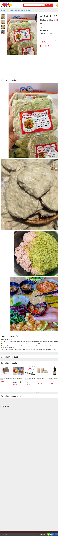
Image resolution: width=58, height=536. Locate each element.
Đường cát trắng (40, 378)
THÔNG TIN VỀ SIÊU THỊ (7, 1)
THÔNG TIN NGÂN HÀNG (26, 1)
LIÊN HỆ (16, 1)
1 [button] (34, 392)
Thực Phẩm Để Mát (25, 10)
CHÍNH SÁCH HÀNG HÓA (39, 1)
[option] (6, 375)
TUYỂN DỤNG (49, 1)
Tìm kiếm (48, 5)
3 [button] (38, 392)
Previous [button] (0, 378)
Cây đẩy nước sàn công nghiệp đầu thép (30, 379)
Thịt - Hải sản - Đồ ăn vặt (13, 10)
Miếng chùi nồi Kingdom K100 (6, 379)
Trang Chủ (2, 10)
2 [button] (36, 392)
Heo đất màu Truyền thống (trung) (17, 379)
